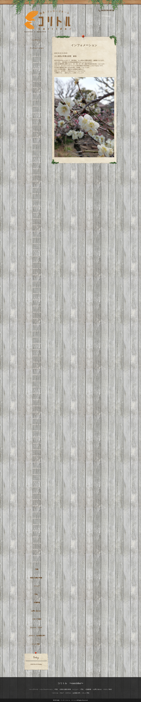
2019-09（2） (37, 499)
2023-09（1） (37, 250)
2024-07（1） (37, 187)
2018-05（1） (37, 562)
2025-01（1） (37, 150)
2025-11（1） (37, 87)
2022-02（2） (37, 368)
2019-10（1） (37, 493)
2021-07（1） (37, 412)
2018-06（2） (37, 555)
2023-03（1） (37, 287)
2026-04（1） (37, 56)
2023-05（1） (37, 275)
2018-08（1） (37, 549)
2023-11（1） (37, 237)
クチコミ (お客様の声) (37, 636)
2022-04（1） (37, 356)
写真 (36, 569)
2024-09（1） (37, 175)
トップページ (36, 40)
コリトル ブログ (36, 627)
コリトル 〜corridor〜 (70, 683)
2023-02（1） (37, 293)
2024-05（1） (37, 200)
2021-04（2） (37, 431)
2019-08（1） (37, 506)
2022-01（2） (37, 374)
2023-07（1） (37, 262)
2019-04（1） (37, 512)
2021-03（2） (37, 437)
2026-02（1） (37, 69)
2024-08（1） (37, 181)
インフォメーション (37, 48)
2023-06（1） (37, 268)
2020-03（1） (37, 474)
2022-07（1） (37, 337)
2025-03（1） (37, 137)
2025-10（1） (37, 94)
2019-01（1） (37, 524)
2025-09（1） (37, 100)
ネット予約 (36, 644)
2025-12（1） (37, 81)
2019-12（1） (37, 487)
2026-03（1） (37, 62)
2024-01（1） (37, 225)
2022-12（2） (37, 306)
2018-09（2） (37, 543)
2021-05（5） (37, 424)
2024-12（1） (37, 156)
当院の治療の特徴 (36, 578)
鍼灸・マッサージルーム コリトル (66, 700)
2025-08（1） (37, 106)
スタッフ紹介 (36, 619)
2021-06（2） (37, 418)
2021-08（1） (37, 406)
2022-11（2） (37, 312)
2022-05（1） (37, 349)
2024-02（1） (37, 218)
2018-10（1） (37, 537)
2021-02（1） (37, 443)
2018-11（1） (37, 531)
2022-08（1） (37, 331)
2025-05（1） (37, 125)
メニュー (37, 586)
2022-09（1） (37, 325)
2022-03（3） (37, 362)
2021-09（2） (37, 399)
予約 (36, 594)
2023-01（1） (37, 300)
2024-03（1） (37, 212)
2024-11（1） (37, 162)
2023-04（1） (37, 281)
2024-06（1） (37, 193)
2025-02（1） (37, 143)
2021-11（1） (37, 387)
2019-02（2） (37, 518)
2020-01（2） (37, 481)
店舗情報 (37, 602)
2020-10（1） (37, 462)
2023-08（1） (37, 256)
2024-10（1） (37, 168)
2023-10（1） (37, 243)
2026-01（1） (37, 75)
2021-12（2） (37, 381)
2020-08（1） (37, 468)
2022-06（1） (37, 343)
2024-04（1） (37, 206)
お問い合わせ (36, 611)
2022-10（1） (37, 318)
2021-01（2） (37, 449)
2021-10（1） (37, 393)
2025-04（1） (37, 131)
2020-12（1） (37, 456)
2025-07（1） (37, 112)
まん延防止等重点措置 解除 (65, 56)
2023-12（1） (37, 231)
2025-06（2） (37, 119)
